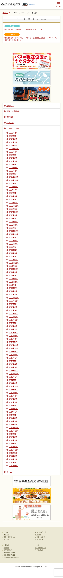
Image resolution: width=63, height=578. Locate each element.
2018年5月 (13, 361)
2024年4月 (13, 193)
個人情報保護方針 (40, 548)
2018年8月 (13, 351)
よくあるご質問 (40, 537)
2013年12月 (14, 424)
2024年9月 (13, 183)
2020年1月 (13, 316)
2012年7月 (13, 459)
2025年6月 (13, 158)
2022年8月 (13, 240)
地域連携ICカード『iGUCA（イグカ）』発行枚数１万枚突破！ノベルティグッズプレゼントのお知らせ (31, 39)
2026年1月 (13, 142)
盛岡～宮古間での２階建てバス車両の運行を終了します (23, 29)
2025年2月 (13, 170)
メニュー (58, 4)
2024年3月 (13, 196)
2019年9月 (13, 323)
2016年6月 (13, 389)
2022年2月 (13, 256)
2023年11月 (14, 209)
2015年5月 (13, 402)
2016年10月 (14, 386)
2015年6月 (13, 399)
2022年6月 (13, 247)
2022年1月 (13, 259)
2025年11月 (14, 145)
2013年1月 (13, 446)
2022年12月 (14, 231)
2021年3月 (13, 285)
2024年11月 (14, 180)
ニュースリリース (13, 128)
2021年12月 (14, 262)
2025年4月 (13, 164)
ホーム (5, 12)
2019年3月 (13, 335)
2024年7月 (13, 189)
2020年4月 (13, 310)
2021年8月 (13, 275)
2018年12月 (14, 342)
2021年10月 (14, 269)
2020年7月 (13, 307)
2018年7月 (13, 354)
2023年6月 (13, 218)
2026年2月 (13, 139)
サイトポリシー (40, 550)
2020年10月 (14, 301)
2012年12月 (14, 449)
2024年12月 (14, 177)
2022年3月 (13, 253)
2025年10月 (14, 148)
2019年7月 (13, 329)
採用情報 (6, 548)
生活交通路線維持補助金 (11, 558)
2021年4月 (13, 281)
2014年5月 (13, 411)
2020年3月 (13, 313)
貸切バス (10, 117)
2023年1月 (13, 228)
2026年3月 (13, 136)
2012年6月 (13, 462)
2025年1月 (13, 174)
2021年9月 (13, 272)
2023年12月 (14, 205)
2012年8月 (13, 456)
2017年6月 (13, 376)
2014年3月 (13, 418)
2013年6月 (13, 440)
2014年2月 (13, 421)
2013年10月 (14, 430)
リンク (37, 545)
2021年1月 (13, 291)
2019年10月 (14, 320)
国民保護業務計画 (9, 555)
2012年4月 (13, 465)
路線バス (10, 105)
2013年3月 (13, 443)
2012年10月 (14, 453)
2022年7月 (13, 243)
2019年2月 (13, 339)
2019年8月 (13, 326)
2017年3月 (13, 380)
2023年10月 (14, 212)
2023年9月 (13, 215)
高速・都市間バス (13, 111)
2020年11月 (14, 297)
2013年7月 (13, 437)
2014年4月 (13, 415)
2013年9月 (13, 434)
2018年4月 (13, 364)
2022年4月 (13, 250)
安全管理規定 (8, 550)
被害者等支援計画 (9, 553)
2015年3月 (13, 405)
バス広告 (10, 122)
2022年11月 (14, 234)
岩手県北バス (11, 4)
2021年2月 (13, 288)
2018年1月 (13, 370)
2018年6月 (13, 358)
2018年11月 (14, 345)
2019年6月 (13, 332)
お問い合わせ (39, 540)
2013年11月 (14, 427)
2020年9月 (13, 304)
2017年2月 (13, 383)
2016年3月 (13, 392)
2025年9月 (13, 151)
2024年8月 (13, 186)
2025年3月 (13, 167)
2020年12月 (14, 294)
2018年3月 (13, 367)
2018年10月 (14, 348)
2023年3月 (13, 224)
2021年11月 (14, 266)
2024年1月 (13, 202)
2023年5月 (13, 221)
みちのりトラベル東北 (28, 4)
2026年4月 (13, 132)
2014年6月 (13, 408)
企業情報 (6, 545)
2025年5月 (13, 161)
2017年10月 (14, 373)
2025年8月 (13, 155)
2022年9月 (13, 237)
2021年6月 (13, 278)
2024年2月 (13, 199)
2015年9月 (13, 395)
